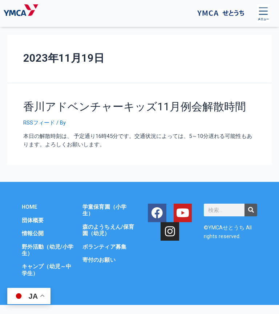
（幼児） (99, 233)
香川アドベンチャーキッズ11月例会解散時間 (134, 106)
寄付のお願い (99, 260)
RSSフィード (39, 122)
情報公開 (33, 233)
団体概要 (33, 220)
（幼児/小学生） (47, 250)
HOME (29, 207)
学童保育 (93, 207)
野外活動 (33, 247)
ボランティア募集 (104, 247)
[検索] (250, 210)
